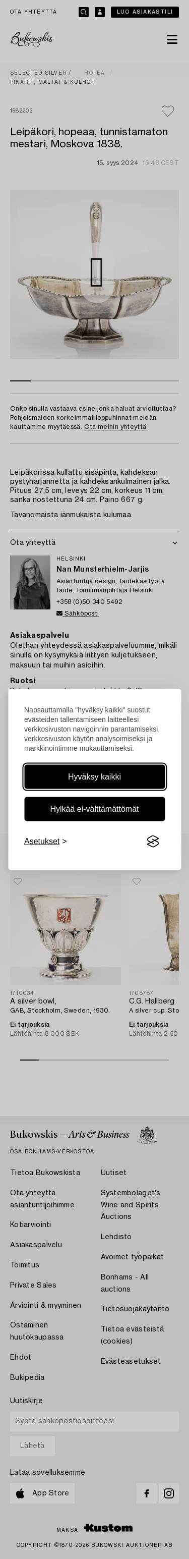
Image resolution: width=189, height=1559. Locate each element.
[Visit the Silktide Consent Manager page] (153, 841)
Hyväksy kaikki (94, 776)
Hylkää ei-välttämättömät (94, 809)
